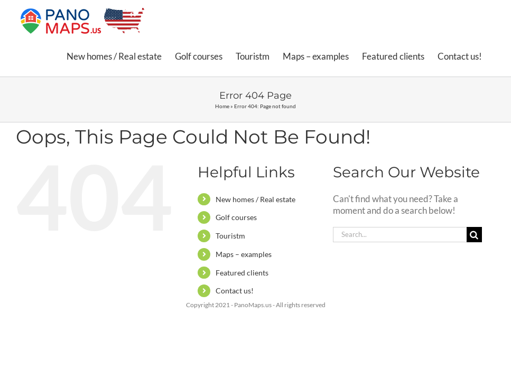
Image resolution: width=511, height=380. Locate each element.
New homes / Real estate (255, 199)
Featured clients (242, 272)
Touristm (230, 235)
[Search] (474, 234)
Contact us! (235, 290)
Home (222, 106)
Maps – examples (244, 254)
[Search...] (400, 234)
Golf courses (236, 217)
